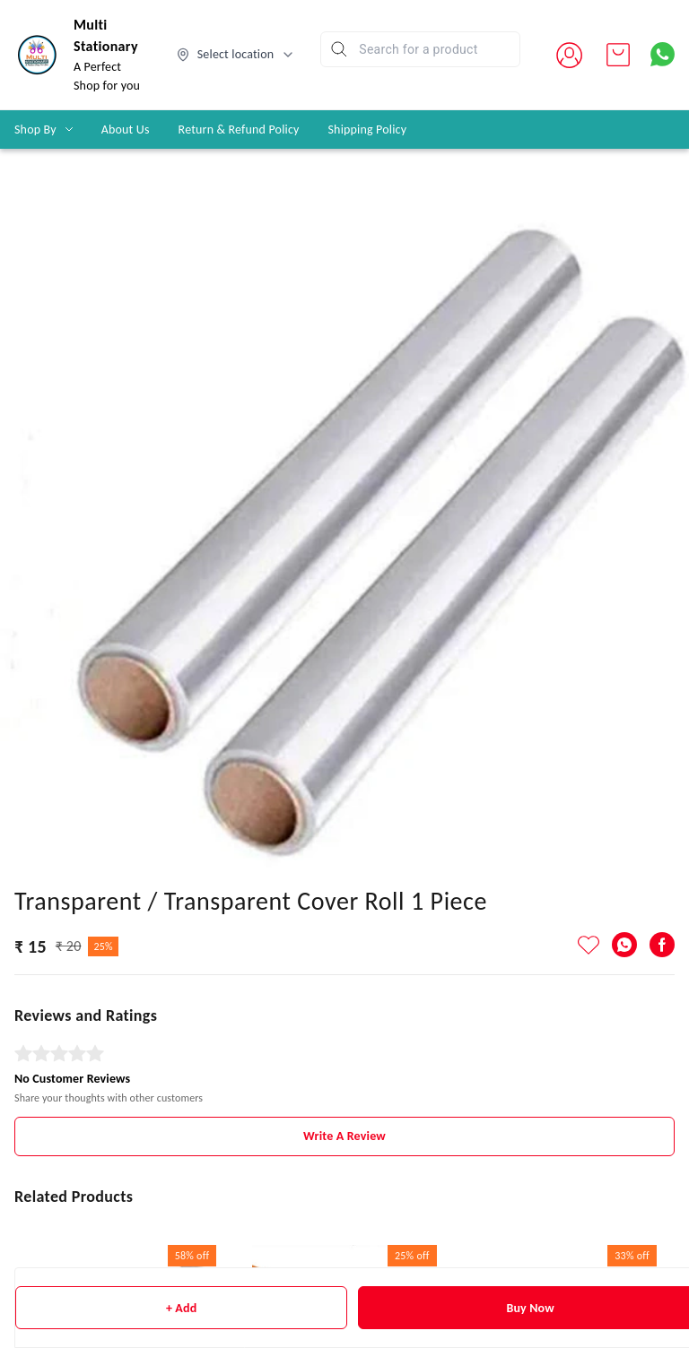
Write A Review (344, 1136)
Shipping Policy (367, 129)
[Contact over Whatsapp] (662, 54)
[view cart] (618, 54)
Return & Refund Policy (239, 129)
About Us (125, 129)
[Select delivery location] (236, 55)
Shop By (35, 129)
